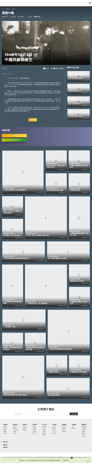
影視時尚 (24, 430)
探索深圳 (14, 428)
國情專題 (84, 424)
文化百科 (54, 430)
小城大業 (83, 430)
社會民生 (64, 430)
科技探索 (5, 433)
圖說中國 (54, 428)
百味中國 (24, 426)
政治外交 (64, 426)
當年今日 (37, 17)
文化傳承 (54, 426)
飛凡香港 (14, 426)
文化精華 (54, 424)
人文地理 (29, 17)
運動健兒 (44, 433)
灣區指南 (14, 433)
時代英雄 (44, 426)
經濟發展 (64, 428)
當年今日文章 (73, 67)
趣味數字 (5, 17)
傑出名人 (44, 428)
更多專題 (83, 436)
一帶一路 (83, 435)
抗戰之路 (83, 433)
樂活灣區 (15, 424)
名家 (73, 426)
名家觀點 (74, 424)
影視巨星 (44, 435)
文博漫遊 (54, 433)
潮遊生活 (25, 424)
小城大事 (44, 431)
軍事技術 (5, 431)
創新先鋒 (44, 430)
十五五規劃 (84, 428)
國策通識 (83, 431)
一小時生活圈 (15, 430)
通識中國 (8, 13)
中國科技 (5, 424)
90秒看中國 (84, 426)
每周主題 (5, 442)
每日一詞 (54, 431)
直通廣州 (14, 431)
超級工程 (5, 428)
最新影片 (5, 444)
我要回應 (32, 119)
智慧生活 (5, 426)
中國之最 (13, 17)
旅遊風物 (24, 428)
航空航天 (5, 430)
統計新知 (21, 17)
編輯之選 (73, 428)
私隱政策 (53, 460)
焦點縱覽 (64, 424)
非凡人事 (44, 424)
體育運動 (64, 431)
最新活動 (5, 447)
